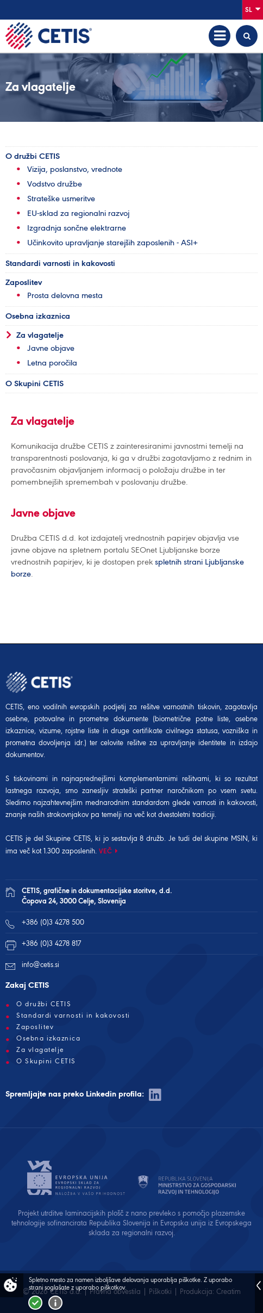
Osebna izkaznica (37, 316)
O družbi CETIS (32, 156)
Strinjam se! (35, 1303)
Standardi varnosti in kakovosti (60, 263)
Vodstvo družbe (54, 184)
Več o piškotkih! (55, 1303)
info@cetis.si (40, 965)
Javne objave (50, 348)
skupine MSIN (226, 838)
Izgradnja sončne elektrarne (76, 228)
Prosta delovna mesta (65, 295)
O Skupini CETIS (34, 383)
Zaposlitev (23, 282)
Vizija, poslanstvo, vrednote (74, 169)
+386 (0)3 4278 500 (53, 922)
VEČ (105, 851)
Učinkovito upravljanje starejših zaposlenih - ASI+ (112, 242)
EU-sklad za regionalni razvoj (78, 213)
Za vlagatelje (40, 335)
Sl (252, 9)
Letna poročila (52, 363)
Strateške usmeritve (61, 198)
